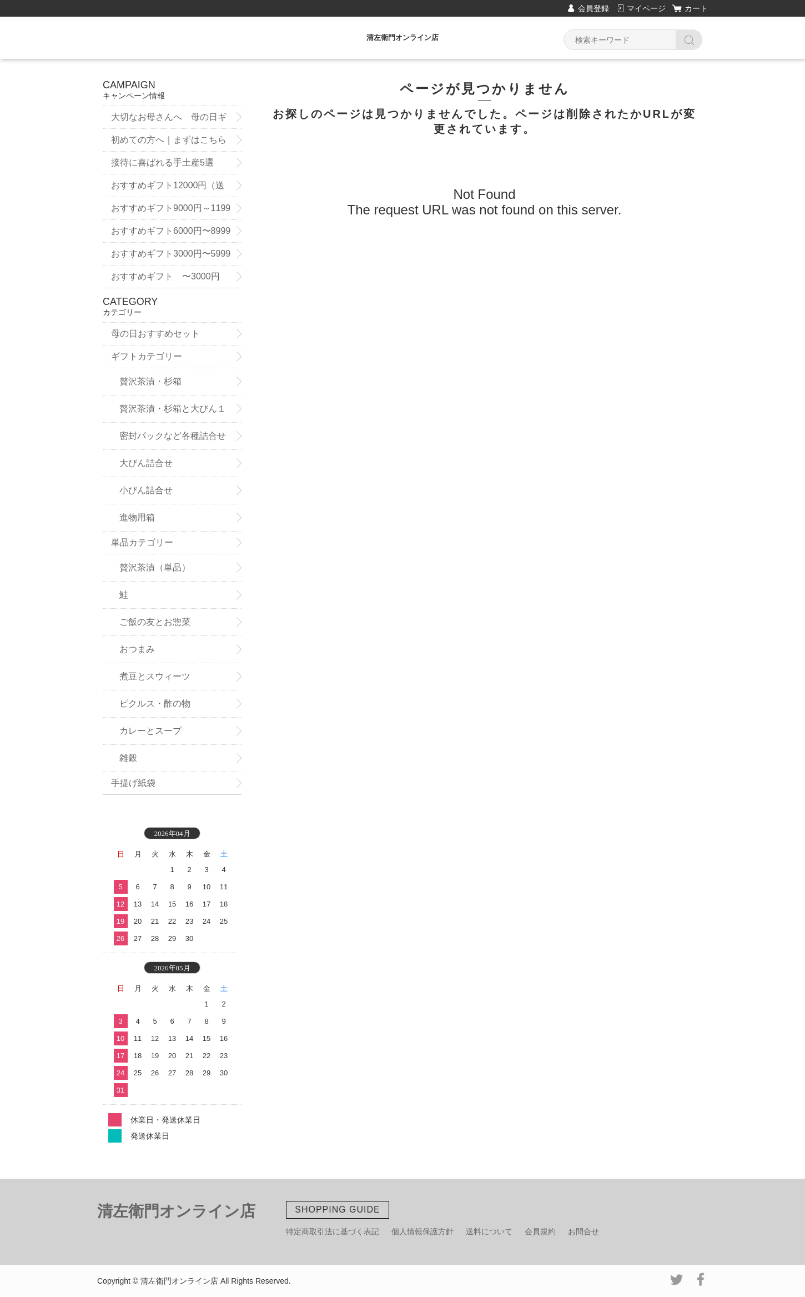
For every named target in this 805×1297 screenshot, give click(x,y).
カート (696, 8)
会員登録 (593, 8)
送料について (489, 1231)
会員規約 (540, 1231)
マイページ (646, 8)
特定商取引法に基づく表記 (332, 1231)
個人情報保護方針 (422, 1231)
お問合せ (583, 1231)
